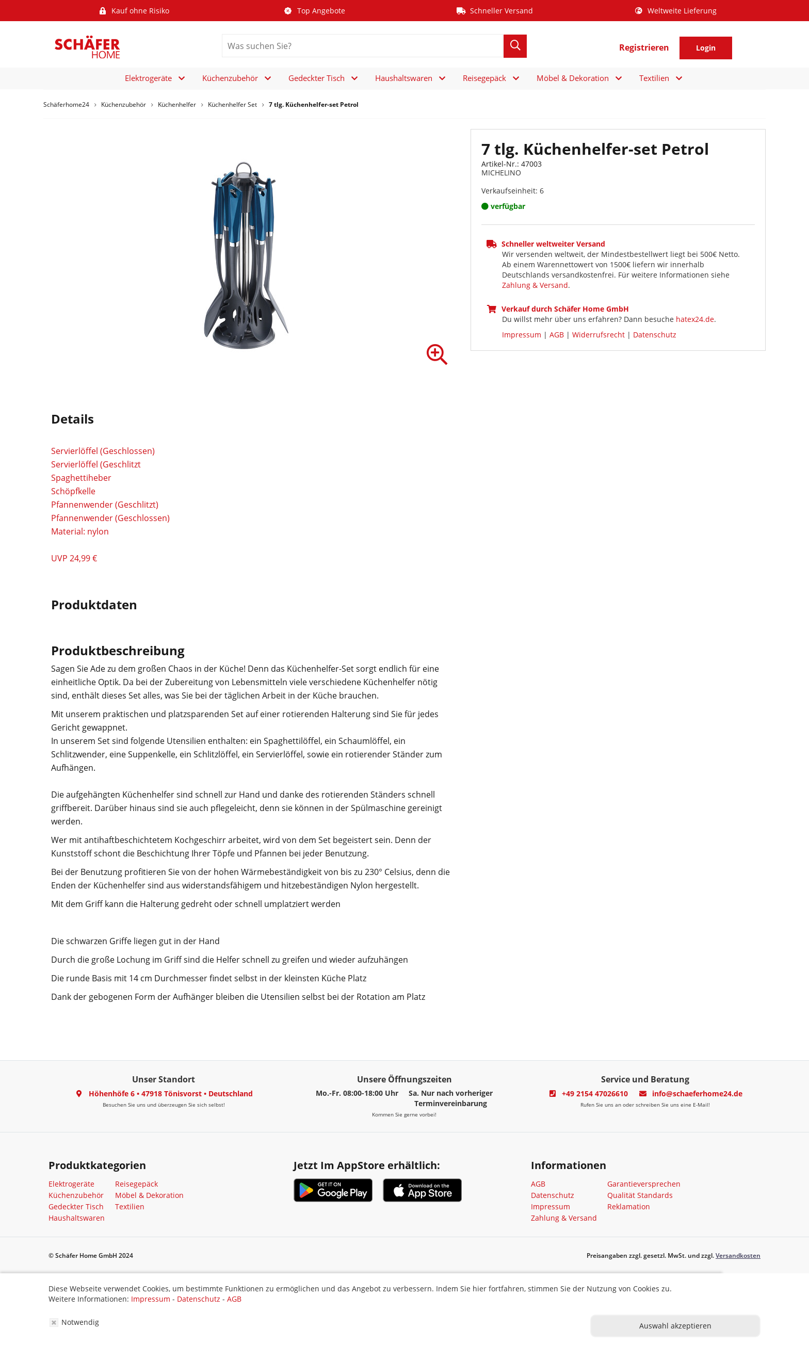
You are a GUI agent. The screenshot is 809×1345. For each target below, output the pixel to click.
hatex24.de (695, 319)
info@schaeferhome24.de (697, 1093)
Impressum (521, 334)
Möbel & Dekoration (573, 78)
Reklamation (628, 1206)
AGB (556, 334)
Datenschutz (654, 334)
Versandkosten (738, 1255)
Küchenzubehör (230, 78)
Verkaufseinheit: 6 (512, 191)
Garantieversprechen (644, 1184)
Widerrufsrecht (598, 334)
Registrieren (644, 47)
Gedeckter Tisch (316, 78)
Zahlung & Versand (535, 285)
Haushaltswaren (403, 78)
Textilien (654, 78)
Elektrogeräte (148, 78)
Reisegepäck (484, 78)
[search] (362, 45)
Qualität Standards (640, 1195)
